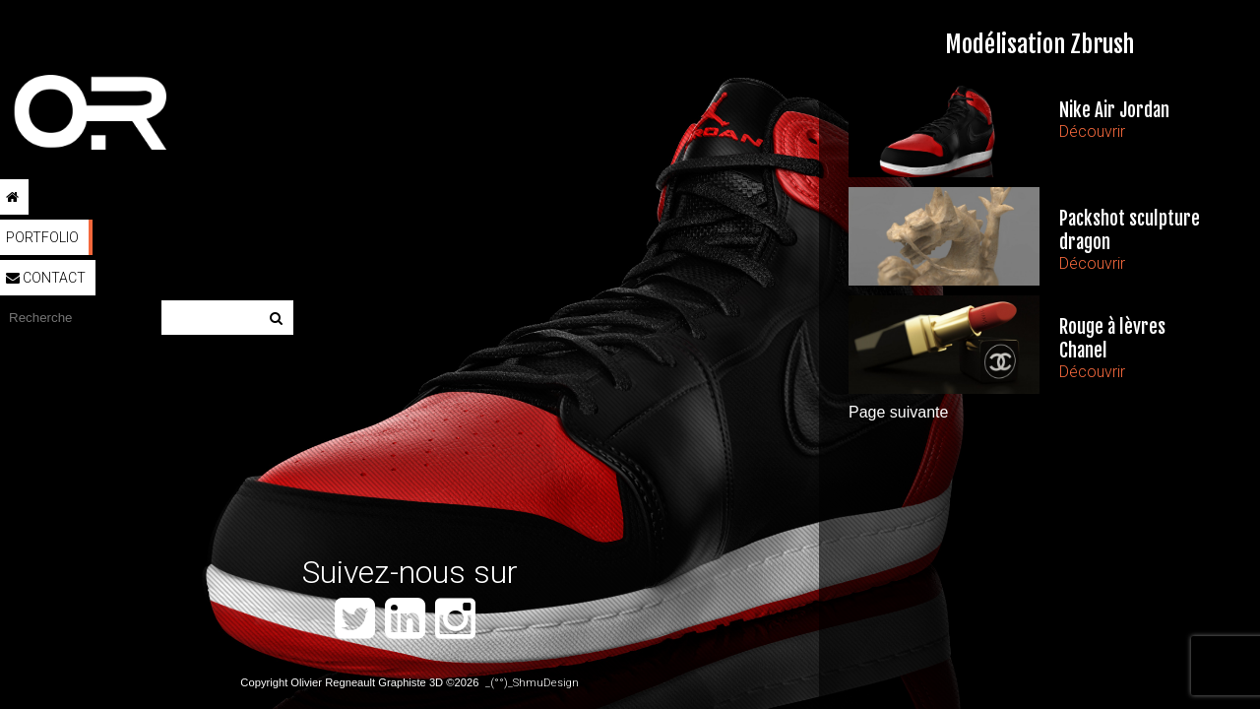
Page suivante (898, 412)
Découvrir (1092, 131)
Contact (46, 278)
